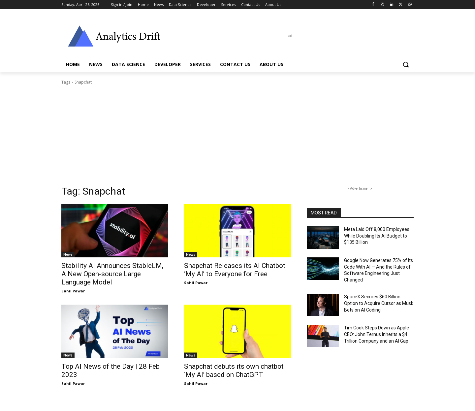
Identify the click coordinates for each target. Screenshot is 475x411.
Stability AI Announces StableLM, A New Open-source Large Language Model (112, 274)
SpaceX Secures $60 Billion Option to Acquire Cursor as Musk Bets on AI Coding (378, 303)
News (68, 254)
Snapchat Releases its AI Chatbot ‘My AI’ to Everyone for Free (234, 270)
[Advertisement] (237, 135)
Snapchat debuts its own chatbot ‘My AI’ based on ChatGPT (234, 370)
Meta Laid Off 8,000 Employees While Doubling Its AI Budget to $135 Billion (376, 236)
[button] (406, 64)
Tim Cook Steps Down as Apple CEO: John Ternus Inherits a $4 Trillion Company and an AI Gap (376, 334)
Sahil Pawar (73, 290)
